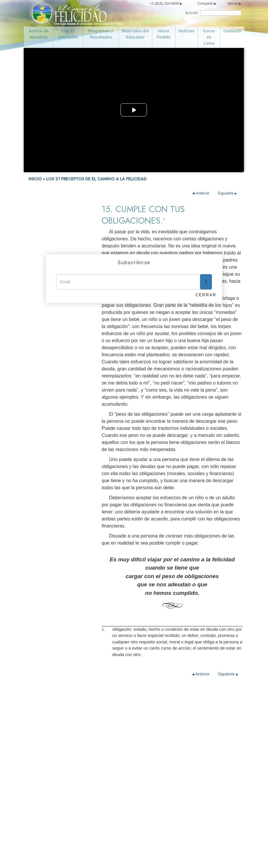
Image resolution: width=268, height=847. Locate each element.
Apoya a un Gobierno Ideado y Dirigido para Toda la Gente (123, 764)
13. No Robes (40, 436)
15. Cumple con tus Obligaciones (45, 455)
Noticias (186, 31)
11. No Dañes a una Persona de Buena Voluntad (56, 412)
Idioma (232, 3)
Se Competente (171, 735)
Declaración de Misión (59, 712)
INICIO (35, 179)
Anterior (201, 193)
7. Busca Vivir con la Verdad (53, 372)
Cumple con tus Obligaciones (171, 714)
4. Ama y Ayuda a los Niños (52, 348)
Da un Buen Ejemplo (117, 721)
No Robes (107, 806)
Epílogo (35, 538)
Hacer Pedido (164, 34)
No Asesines (109, 740)
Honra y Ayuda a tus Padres (124, 712)
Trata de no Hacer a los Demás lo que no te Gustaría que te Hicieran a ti (183, 764)
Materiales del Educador (135, 34)
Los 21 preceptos (68, 34)
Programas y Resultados (100, 34)
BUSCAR (191, 13)
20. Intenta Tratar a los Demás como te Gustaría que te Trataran (54, 517)
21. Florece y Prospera (48, 530)
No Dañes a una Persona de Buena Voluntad (121, 780)
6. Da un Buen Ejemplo (48, 364)
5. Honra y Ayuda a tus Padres (55, 356)
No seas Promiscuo (56, 787)
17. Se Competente (45, 474)
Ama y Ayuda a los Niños (121, 702)
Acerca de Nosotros (38, 34)
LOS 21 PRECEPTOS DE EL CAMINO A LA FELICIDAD (96, 179)
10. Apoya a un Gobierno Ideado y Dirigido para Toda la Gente (57, 399)
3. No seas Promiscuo (47, 339)
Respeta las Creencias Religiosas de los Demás (180, 747)
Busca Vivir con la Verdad (122, 730)
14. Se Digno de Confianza (51, 444)
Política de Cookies (201, 834)
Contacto (232, 31)
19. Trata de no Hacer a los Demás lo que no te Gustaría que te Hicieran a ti (53, 500)
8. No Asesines (41, 381)
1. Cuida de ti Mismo (46, 323)
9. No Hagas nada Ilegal (49, 389)
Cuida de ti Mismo (55, 768)
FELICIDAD (38, 315)
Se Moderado (51, 778)
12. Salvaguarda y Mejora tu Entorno (53, 425)
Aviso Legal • (176, 834)
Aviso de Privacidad (120, 834)
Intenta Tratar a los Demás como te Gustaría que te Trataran (182, 783)
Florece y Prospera (174, 796)
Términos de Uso (150, 834)
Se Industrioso (170, 726)
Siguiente (227, 193)
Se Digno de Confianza (178, 702)
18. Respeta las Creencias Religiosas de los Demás (51, 484)
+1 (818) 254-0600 (164, 3)
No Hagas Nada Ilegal (118, 749)
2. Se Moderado (42, 331)
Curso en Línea (209, 37)
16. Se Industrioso (44, 465)
